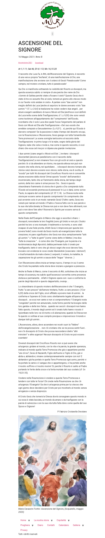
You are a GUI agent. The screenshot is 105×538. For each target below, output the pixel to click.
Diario (40, 525)
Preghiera (25, 525)
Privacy (24, 530)
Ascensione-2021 (25, 63)
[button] (52, 34)
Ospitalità (61, 520)
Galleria (76, 525)
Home (23, 520)
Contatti (51, 525)
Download (39, 63)
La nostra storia (41, 520)
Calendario (64, 525)
